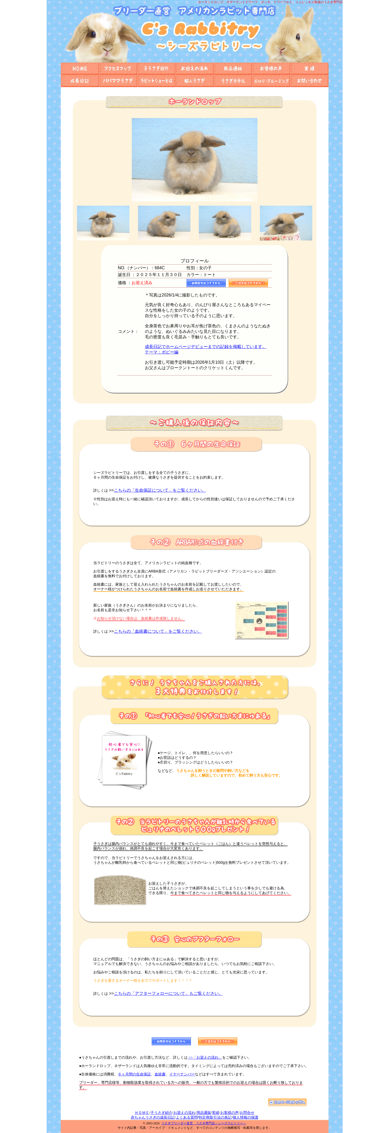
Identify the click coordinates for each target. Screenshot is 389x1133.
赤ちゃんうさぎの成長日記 (153, 1117)
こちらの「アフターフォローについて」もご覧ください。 (168, 993)
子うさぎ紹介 (161, 1113)
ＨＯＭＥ (142, 1113)
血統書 (160, 1074)
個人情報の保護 (245, 1117)
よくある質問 (187, 1117)
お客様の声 (229, 1113)
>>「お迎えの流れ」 (205, 1057)
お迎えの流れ (184, 1113)
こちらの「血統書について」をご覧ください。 (158, 631)
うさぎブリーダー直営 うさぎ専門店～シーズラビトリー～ (203, 1123)
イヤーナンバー (182, 1074)
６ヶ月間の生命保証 (134, 1074)
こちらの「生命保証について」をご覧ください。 (160, 490)
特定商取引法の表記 (215, 1117)
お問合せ (247, 1113)
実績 (215, 1113)
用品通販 (203, 1113)
